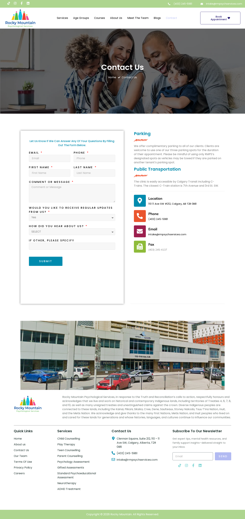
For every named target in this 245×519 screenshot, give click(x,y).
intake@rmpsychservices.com (167, 234)
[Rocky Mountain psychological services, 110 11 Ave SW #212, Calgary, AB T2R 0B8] (177, 282)
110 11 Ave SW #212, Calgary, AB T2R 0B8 (172, 203)
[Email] (140, 231)
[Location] (140, 201)
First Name (40, 167)
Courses (99, 18)
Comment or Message (50, 182)
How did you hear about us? (57, 226)
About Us (116, 18)
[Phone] (140, 216)
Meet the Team (138, 18)
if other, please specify (51, 240)
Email (34, 153)
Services (62, 18)
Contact (171, 18)
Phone (80, 153)
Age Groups (81, 18)
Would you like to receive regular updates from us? (71, 210)
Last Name (84, 167)
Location (155, 198)
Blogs (157, 18)
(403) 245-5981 (158, 219)
